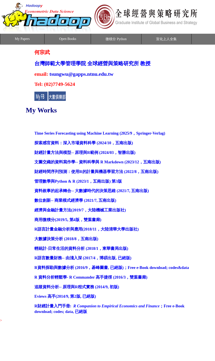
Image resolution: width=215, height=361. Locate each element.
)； (125, 267)
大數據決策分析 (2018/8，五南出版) (66, 239)
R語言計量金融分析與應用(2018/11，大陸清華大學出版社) (86, 229)
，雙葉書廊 (90, 219)
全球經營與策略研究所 (113, 63)
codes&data (179, 267)
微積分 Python (116, 39)
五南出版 (139, 190)
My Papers (22, 39)
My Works (41, 110)
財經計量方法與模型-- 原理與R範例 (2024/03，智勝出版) (84, 152)
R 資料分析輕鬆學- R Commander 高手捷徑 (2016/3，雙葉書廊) (90, 277)
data (69, 311)
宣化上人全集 (166, 39)
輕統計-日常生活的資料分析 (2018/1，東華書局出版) (81, 248)
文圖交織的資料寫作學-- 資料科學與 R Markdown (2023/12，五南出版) (97, 162)
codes (58, 311)
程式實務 (86, 287)
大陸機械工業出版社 (106, 210)
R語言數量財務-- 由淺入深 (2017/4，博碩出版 (75, 258)
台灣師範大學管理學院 (60, 63)
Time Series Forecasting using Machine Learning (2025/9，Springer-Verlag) (99, 133)
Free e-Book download (147, 267)
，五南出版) (147, 171)
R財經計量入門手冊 (52, 306)
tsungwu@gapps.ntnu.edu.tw (81, 74)
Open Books (67, 39)
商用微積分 (44, 219)
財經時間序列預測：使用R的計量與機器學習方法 (78, 171)
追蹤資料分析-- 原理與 (54, 287)
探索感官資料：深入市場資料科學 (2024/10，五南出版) (83, 143)
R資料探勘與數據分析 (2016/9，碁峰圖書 (71, 267)
